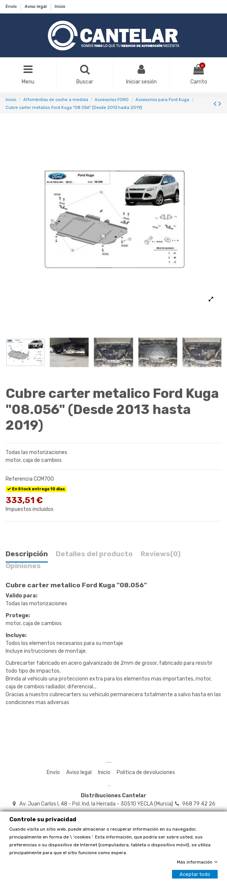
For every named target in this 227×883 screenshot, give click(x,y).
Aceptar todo (195, 874)
